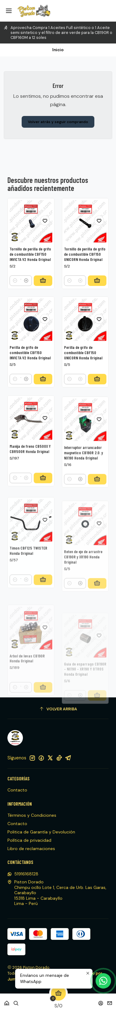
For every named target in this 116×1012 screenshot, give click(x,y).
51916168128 (22, 874)
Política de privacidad (29, 840)
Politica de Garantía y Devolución (41, 832)
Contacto (17, 790)
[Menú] (9, 10)
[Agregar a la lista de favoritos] (45, 233)
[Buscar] (16, 1001)
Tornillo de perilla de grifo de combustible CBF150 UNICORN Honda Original (84, 275)
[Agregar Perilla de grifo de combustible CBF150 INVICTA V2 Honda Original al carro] (43, 408)
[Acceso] (100, 1001)
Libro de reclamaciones (31, 848)
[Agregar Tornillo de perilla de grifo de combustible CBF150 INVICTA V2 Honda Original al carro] (43, 293)
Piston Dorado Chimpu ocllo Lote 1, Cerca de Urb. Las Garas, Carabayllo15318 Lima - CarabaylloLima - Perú (56, 892)
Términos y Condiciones (31, 815)
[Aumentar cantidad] (26, 294)
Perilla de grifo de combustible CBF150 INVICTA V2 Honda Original (30, 381)
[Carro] (58, 1001)
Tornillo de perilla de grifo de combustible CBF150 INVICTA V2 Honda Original (30, 267)
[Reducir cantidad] (15, 294)
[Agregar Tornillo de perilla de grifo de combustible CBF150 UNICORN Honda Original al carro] (97, 301)
